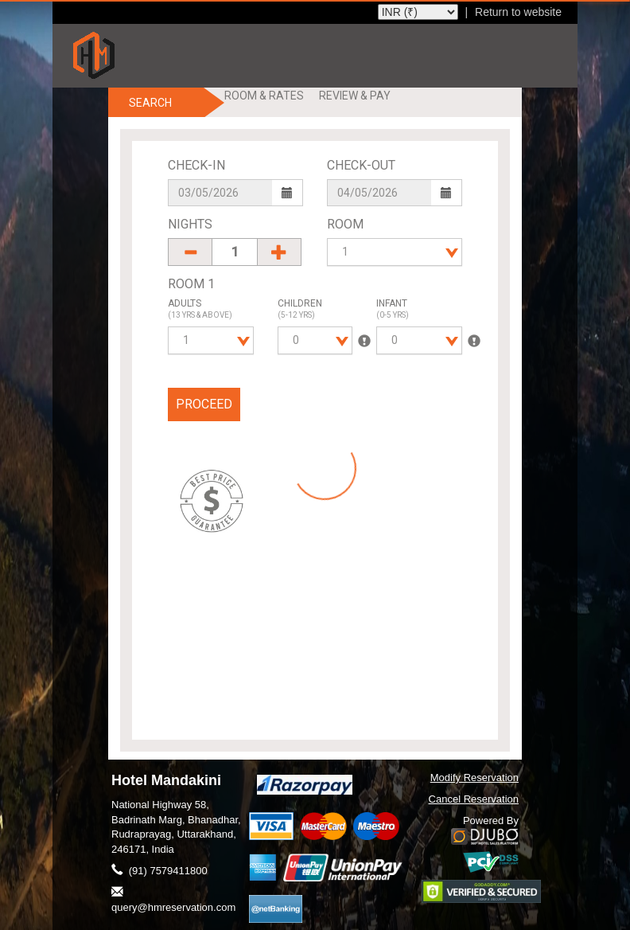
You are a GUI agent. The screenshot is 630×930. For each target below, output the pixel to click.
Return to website (518, 12)
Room (345, 224)
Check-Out (361, 165)
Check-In (196, 165)
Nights (190, 224)
